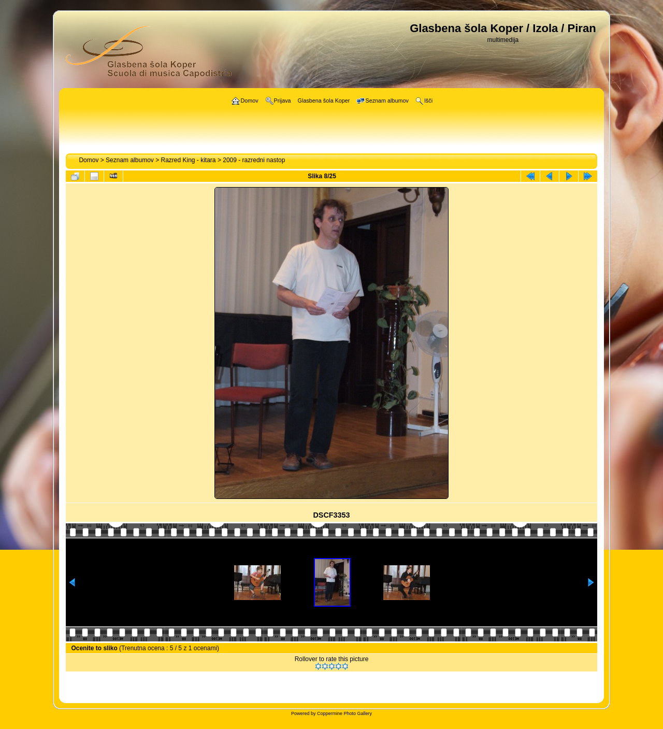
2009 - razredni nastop (254, 160)
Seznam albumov (130, 160)
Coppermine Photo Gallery (344, 713)
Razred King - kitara (188, 160)
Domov (88, 160)
